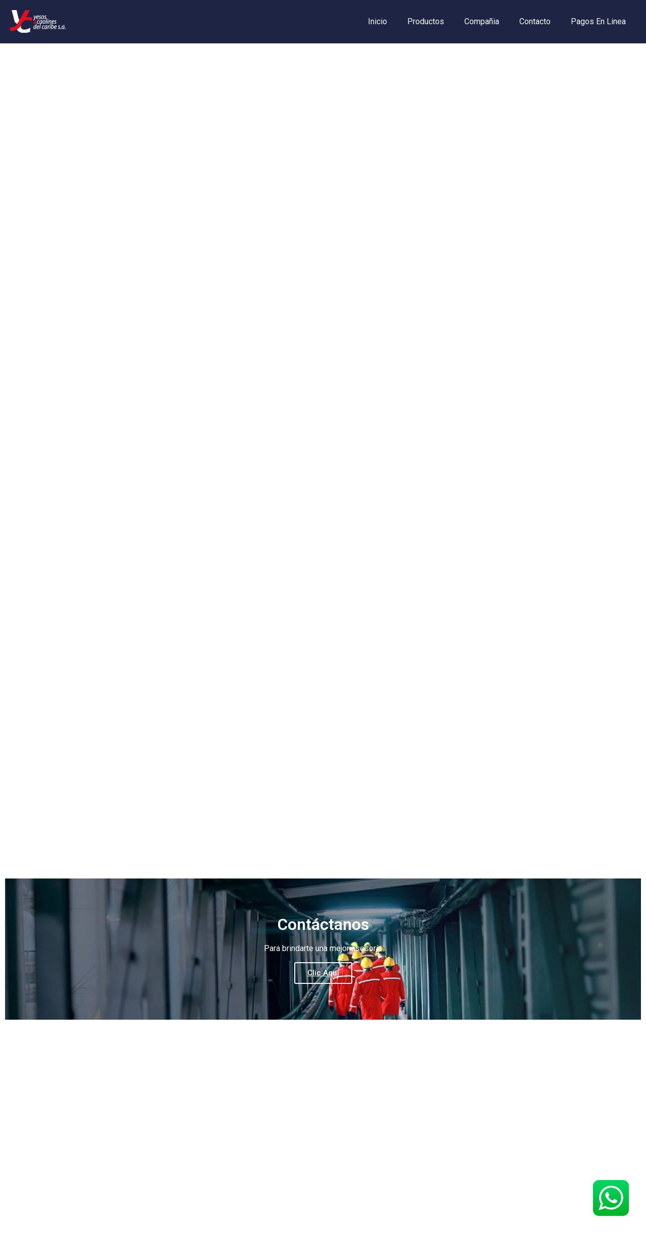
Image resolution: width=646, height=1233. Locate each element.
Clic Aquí (323, 972)
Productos (425, 21)
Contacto (535, 21)
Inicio (377, 21)
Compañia (481, 21)
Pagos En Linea (598, 21)
